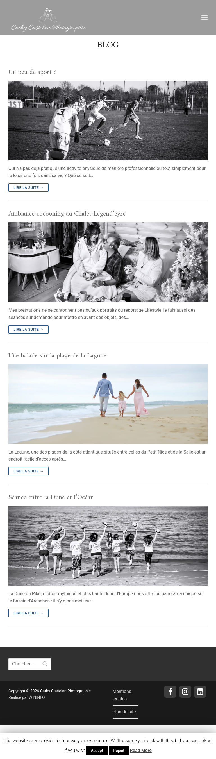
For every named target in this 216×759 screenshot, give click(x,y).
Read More (140, 750)
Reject (118, 750)
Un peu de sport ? (32, 72)
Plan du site (124, 711)
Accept (97, 750)
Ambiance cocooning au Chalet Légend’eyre (67, 214)
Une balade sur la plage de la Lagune (57, 356)
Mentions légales (122, 695)
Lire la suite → (28, 187)
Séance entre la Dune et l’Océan (51, 497)
